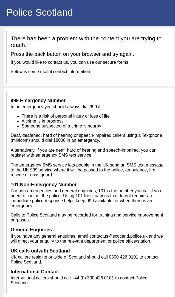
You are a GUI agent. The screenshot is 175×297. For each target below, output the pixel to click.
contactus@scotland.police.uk (118, 236)
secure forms (115, 62)
